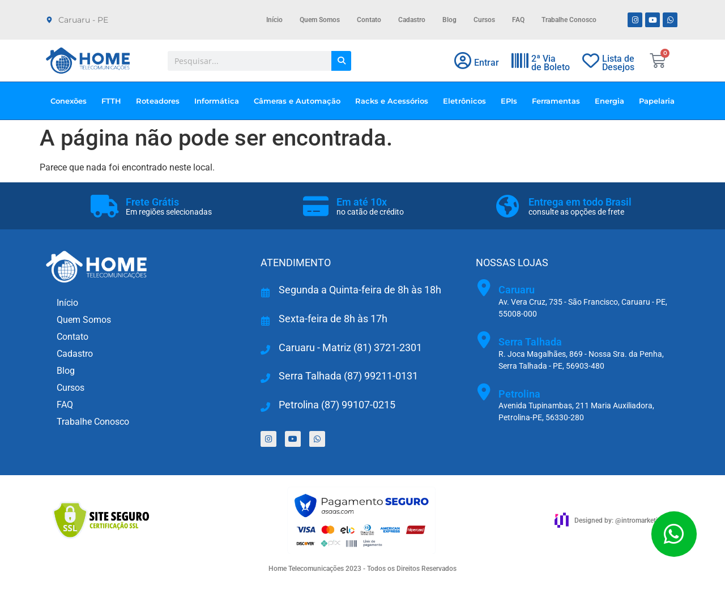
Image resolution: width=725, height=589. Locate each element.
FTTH (114, 100)
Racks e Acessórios (394, 100)
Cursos (484, 20)
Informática (219, 100)
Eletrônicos (467, 100)
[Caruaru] (484, 287)
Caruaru (516, 290)
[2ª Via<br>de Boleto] (519, 60)
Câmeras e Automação (300, 100)
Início (274, 20)
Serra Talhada (530, 342)
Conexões (71, 100)
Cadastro (411, 20)
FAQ (518, 20)
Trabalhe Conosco (568, 20)
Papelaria (657, 100)
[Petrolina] (484, 391)
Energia (612, 100)
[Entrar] (462, 60)
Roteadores (160, 100)
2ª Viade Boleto (550, 62)
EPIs (512, 100)
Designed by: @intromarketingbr (623, 520)
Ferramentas (559, 100)
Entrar (486, 62)
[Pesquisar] (341, 61)
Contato (369, 20)
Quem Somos (320, 20)
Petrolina (519, 394)
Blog (449, 20)
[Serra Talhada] (484, 339)
